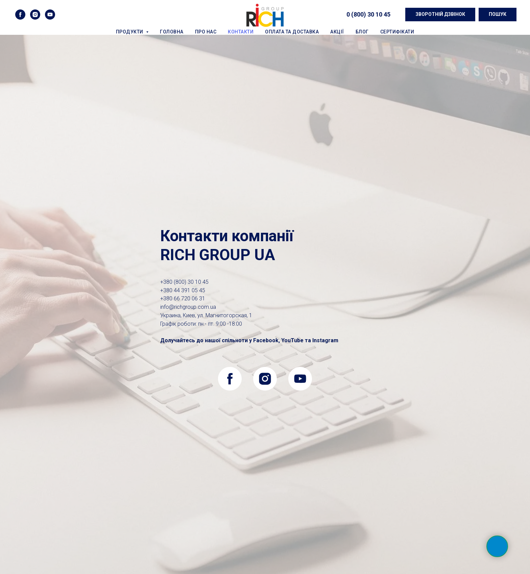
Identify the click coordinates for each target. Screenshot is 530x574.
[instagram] (35, 14)
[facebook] (20, 14)
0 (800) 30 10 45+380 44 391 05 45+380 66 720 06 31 (184, 290)
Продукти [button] (130, 31)
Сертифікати (397, 31)
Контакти (241, 31)
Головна (172, 31)
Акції (337, 31)
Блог (362, 31)
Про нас (206, 31)
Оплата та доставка (292, 31)
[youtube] (50, 14)
